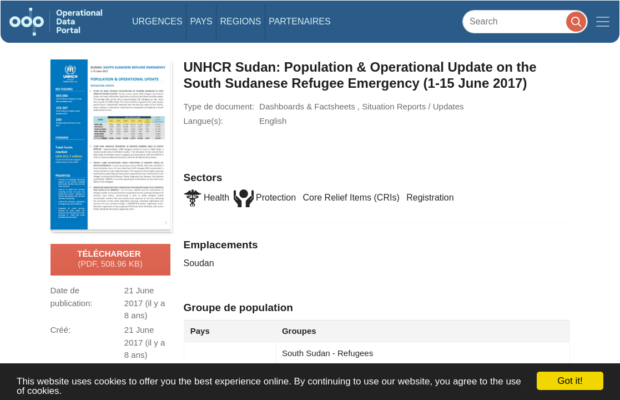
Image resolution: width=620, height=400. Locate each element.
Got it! (569, 381)
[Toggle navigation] (603, 21)
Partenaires (299, 21)
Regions (240, 21)
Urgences (157, 21)
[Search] (525, 21)
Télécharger (110, 259)
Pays (201, 21)
